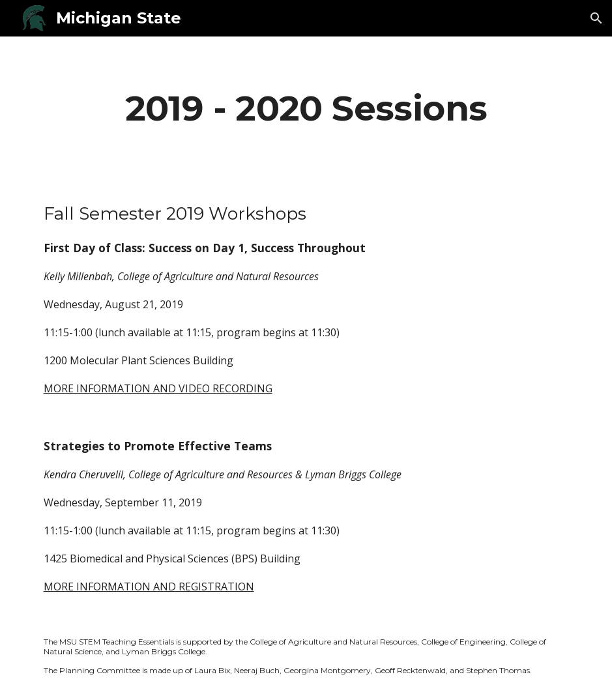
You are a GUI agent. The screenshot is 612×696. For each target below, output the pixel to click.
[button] (596, 18)
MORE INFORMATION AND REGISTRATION (149, 586)
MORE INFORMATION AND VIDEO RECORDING (158, 388)
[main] (306, 108)
